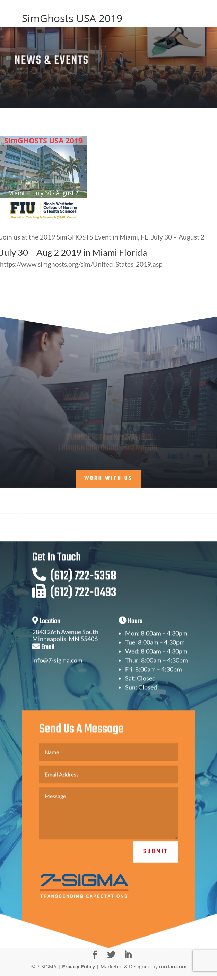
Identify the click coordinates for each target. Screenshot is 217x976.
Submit (155, 860)
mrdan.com (173, 966)
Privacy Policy (78, 966)
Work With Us (108, 478)
